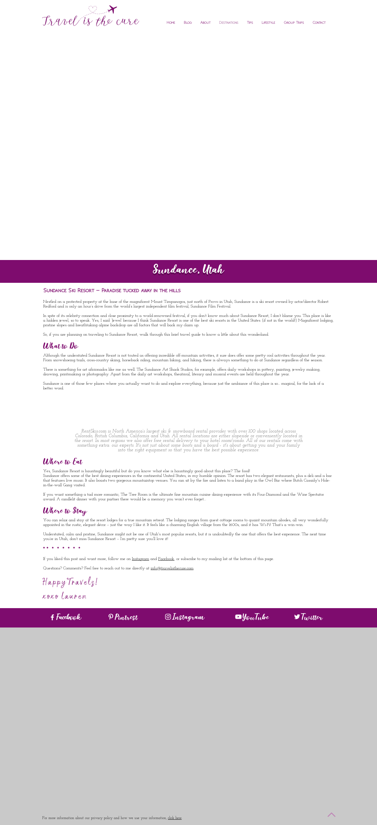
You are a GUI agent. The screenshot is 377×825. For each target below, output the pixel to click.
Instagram (140, 559)
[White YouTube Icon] (238, 617)
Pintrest (126, 618)
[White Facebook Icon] (52, 617)
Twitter (312, 618)
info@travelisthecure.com (172, 568)
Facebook (166, 559)
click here (175, 818)
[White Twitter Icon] (297, 617)
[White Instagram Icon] (168, 617)
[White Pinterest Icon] (111, 617)
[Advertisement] (188, 80)
